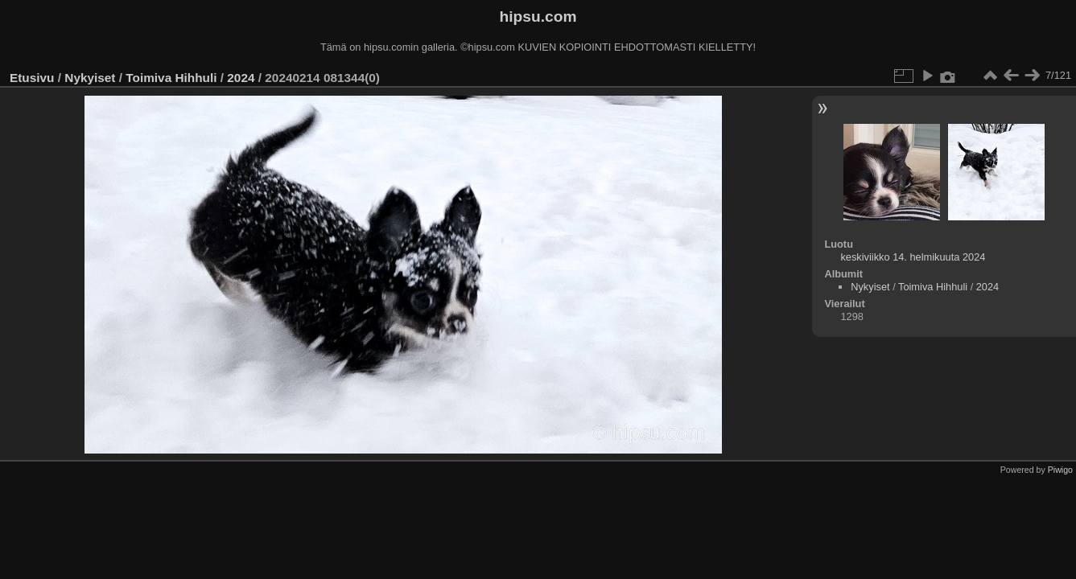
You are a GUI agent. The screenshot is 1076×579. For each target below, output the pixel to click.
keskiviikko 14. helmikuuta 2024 (912, 257)
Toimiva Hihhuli (171, 77)
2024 (240, 77)
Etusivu (32, 77)
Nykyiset (89, 77)
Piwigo (1060, 469)
